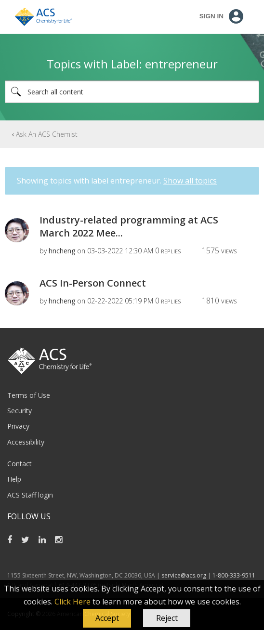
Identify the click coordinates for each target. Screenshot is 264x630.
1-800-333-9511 (233, 575)
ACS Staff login (30, 494)
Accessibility (25, 441)
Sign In (211, 16)
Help (14, 479)
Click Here (72, 601)
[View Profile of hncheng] (62, 250)
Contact (19, 463)
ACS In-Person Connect (93, 282)
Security (19, 410)
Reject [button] (167, 618)
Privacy (18, 426)
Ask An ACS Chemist (47, 134)
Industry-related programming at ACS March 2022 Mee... (129, 226)
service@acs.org (183, 575)
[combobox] (132, 91)
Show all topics (190, 180)
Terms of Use (28, 395)
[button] (107, 618)
